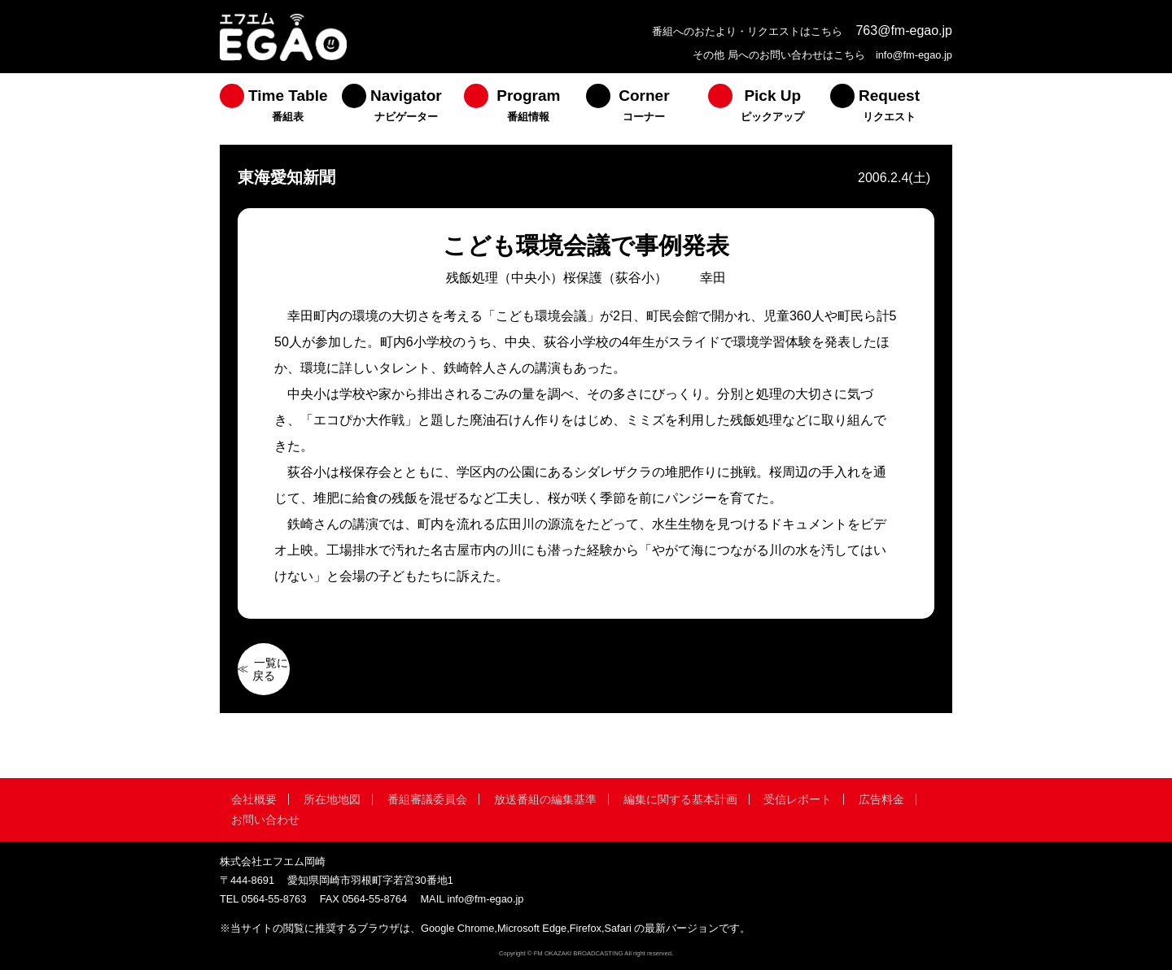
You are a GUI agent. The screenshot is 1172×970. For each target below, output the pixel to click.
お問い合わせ (265, 819)
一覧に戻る (270, 669)
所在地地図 (332, 799)
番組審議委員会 (427, 799)
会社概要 (254, 799)
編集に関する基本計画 (680, 799)
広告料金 (881, 799)
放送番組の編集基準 (545, 799)
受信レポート (797, 799)
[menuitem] (281, 109)
